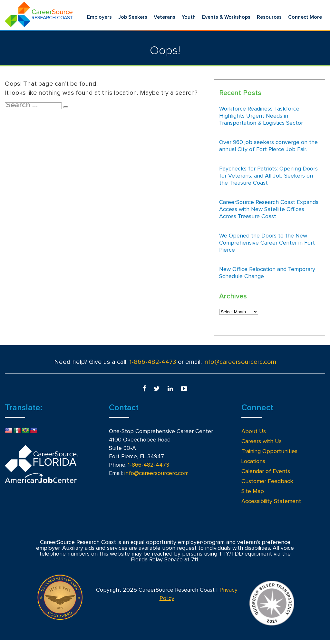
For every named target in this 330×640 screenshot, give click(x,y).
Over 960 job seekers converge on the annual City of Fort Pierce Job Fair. (268, 146)
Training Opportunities (269, 451)
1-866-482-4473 (152, 362)
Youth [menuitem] (189, 17)
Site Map (252, 491)
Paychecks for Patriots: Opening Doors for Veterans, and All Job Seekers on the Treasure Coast (268, 176)
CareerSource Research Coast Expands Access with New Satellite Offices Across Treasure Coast (268, 209)
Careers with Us (261, 441)
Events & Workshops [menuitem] (226, 17)
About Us (253, 431)
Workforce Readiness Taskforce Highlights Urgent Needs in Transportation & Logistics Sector (261, 116)
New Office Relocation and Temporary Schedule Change (267, 273)
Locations (253, 461)
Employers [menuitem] (99, 17)
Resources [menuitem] (269, 17)
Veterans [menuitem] (164, 17)
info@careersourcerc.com (239, 362)
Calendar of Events (265, 471)
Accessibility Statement (271, 501)
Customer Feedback (267, 481)
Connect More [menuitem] (305, 17)
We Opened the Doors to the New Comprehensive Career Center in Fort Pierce (267, 243)
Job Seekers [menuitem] (132, 17)
